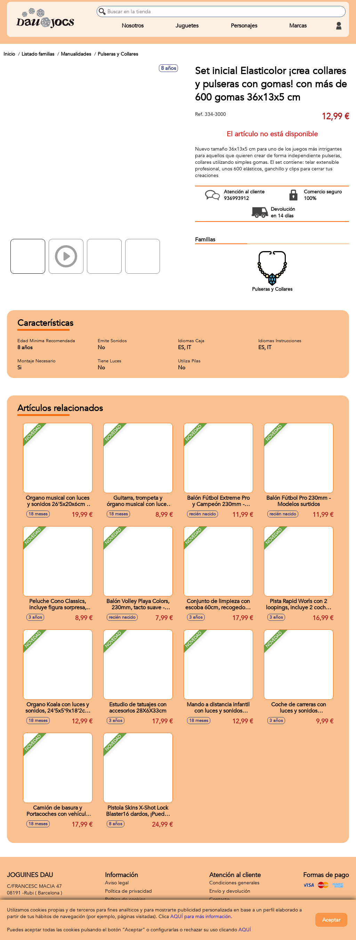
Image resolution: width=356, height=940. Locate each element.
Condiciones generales (234, 882)
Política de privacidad (128, 891)
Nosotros (133, 26)
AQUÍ (244, 929)
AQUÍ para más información (200, 916)
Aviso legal (117, 882)
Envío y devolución (229, 891)
